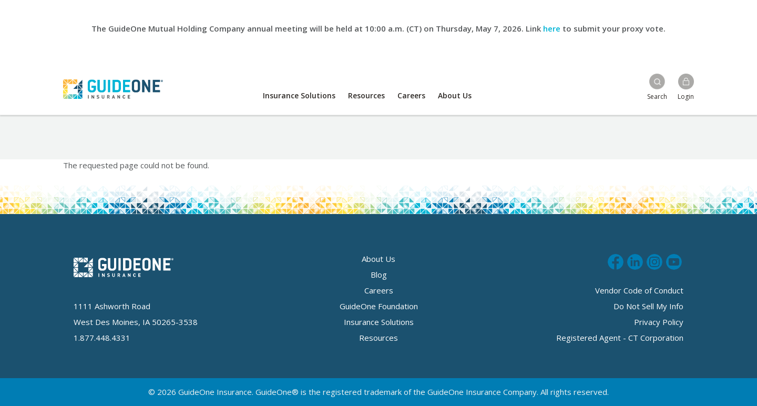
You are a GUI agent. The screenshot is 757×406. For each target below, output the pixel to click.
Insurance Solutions (299, 95)
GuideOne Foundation (379, 306)
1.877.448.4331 (102, 337)
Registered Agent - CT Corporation (619, 337)
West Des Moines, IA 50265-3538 (136, 322)
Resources (366, 95)
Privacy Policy (658, 322)
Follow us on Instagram (654, 260)
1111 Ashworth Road (112, 306)
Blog (379, 274)
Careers (411, 95)
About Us (455, 95)
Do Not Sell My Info (648, 306)
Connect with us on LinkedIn (635, 260)
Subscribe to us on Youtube (674, 260)
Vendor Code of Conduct (639, 290)
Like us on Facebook (615, 260)
